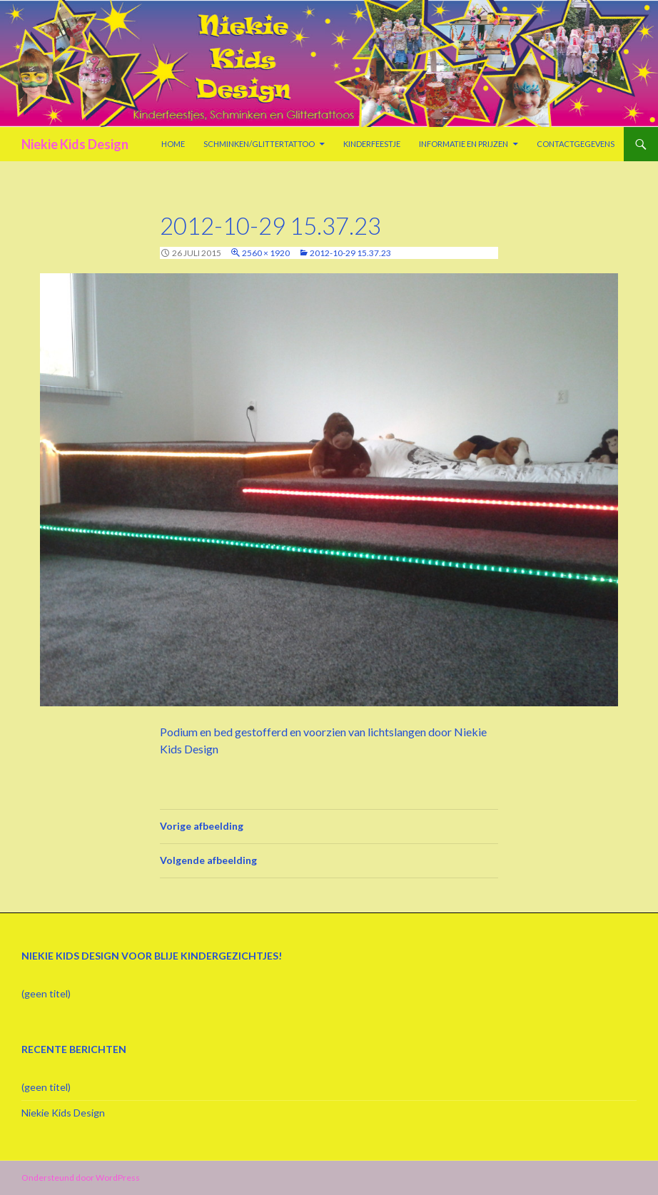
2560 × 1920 (266, 253)
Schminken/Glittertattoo (259, 143)
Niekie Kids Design (74, 144)
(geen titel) (46, 993)
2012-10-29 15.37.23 (350, 253)
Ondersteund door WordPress (80, 1177)
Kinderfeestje (371, 143)
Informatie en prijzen (463, 143)
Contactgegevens (575, 143)
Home (173, 143)
